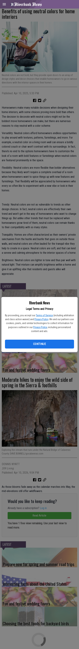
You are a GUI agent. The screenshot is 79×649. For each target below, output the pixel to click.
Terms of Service (44, 315)
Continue (39, 344)
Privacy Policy (41, 319)
